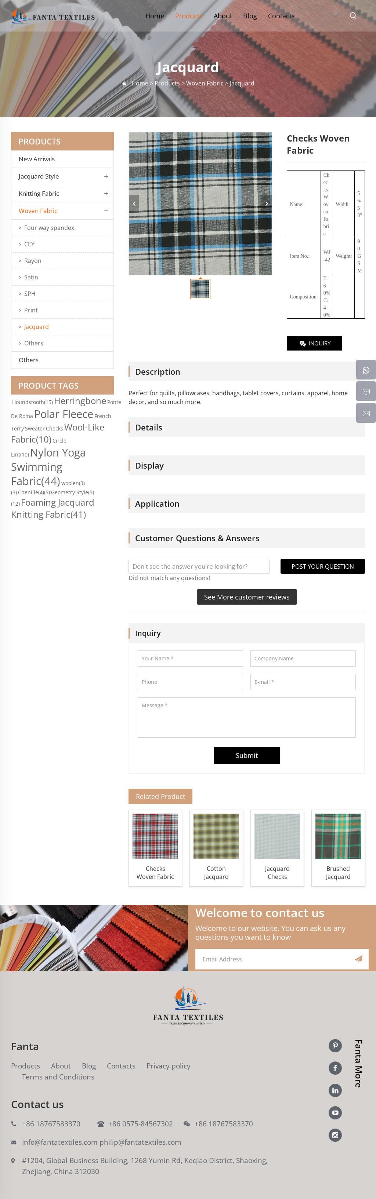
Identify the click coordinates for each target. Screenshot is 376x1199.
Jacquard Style (39, 176)
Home (154, 15)
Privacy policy (169, 1066)
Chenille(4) (34, 492)
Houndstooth (32, 402)
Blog (250, 15)
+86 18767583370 (51, 1124)
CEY (29, 244)
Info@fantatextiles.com (60, 1142)
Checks (54, 428)
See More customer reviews (247, 597)
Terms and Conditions (58, 1077)
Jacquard (36, 327)
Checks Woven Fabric (155, 873)
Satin (31, 277)
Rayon (32, 261)
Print (31, 310)
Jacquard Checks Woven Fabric (277, 873)
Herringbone (80, 401)
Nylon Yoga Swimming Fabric (48, 466)
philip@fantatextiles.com (140, 1142)
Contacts (281, 15)
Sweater (35, 428)
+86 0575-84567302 (140, 1124)
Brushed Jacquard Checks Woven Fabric (338, 873)
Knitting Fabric (39, 194)
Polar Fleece (63, 414)
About (223, 15)
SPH (30, 294)
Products (189, 15)
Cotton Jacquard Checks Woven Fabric (216, 873)
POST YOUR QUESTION (323, 566)
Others (33, 343)
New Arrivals (39, 159)
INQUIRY (314, 344)
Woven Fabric (38, 211)
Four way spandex (49, 228)
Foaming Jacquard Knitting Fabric (52, 508)
